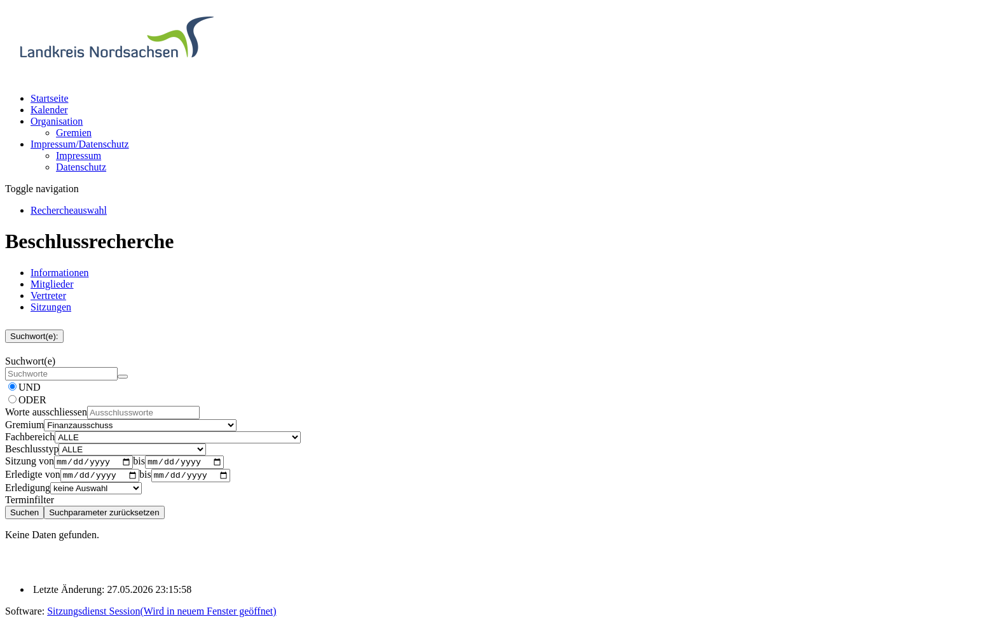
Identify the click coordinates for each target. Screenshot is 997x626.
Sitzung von (29, 462)
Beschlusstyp (31, 448)
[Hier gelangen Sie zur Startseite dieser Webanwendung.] (116, 76)
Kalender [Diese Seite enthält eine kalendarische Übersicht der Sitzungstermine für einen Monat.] (49, 109)
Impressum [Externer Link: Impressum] (78, 155)
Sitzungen (51, 307)
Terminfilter (29, 503)
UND (29, 387)
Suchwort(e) (30, 361)
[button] (57, 121)
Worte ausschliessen (46, 412)
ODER (32, 399)
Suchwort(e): (34, 336)
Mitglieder (52, 284)
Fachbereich (30, 436)
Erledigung (27, 491)
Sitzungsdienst (161, 614)
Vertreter (48, 295)
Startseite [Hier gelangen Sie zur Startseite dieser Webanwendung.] (50, 98)
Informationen (60, 272)
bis (139, 462)
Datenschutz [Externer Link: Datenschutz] (81, 167)
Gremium (24, 424)
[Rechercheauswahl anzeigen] (69, 210)
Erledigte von (32, 478)
